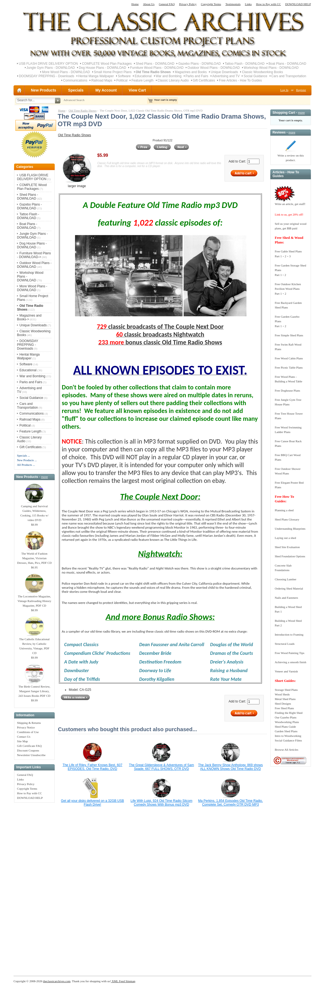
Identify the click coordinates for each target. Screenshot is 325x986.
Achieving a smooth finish (290, 662)
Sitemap (130, 981)
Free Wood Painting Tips (289, 653)
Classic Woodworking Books (262, 72)
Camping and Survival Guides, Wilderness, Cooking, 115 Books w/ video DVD (34, 511)
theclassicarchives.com (56, 981)
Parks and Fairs (197, 76)
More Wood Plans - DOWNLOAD (66, 72)
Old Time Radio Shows (82, 110)
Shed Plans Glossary (287, 519)
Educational (143, 76)
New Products (43, 90)
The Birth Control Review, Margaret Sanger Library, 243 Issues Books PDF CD (34, 689)
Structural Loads (284, 643)
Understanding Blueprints (290, 528)
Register (301, 90)
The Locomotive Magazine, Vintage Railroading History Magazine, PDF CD (34, 599)
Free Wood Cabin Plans (289, 358)
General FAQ (167, 4)
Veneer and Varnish (286, 671)
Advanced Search (73, 100)
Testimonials (232, 4)
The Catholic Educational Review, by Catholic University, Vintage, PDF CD (34, 644)
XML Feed (118, 981)
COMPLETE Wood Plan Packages (107, 64)
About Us (148, 4)
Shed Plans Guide (285, 726)
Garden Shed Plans (286, 731)
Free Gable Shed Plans (288, 251)
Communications (75, 80)
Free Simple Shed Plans (289, 335)
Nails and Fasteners (286, 597)
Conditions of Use (28, 732)
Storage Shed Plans (286, 689)
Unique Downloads (224, 72)
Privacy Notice (26, 727)
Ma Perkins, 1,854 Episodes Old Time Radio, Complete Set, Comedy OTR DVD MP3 (230, 802)
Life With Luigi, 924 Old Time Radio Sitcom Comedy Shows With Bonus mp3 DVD (161, 802)
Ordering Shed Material (289, 588)
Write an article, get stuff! (290, 204)
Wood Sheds (282, 694)
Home (135, 4)
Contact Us (23, 736)
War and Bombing (169, 76)
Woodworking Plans (287, 722)
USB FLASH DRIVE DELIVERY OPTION (48, 64)
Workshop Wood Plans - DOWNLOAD (271, 68)
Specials (75, 90)
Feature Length (142, 80)
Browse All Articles (286, 749)
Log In (284, 90)
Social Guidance (255, 76)
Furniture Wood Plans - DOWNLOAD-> (34, 255)
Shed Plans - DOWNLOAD (155, 64)
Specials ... (23, 455)
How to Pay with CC (268, 4)
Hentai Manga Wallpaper (96, 76)
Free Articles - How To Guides (240, 80)
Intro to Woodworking (288, 735)
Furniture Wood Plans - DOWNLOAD (156, 68)
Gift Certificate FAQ (29, 745)
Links (248, 4)
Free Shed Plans (284, 708)
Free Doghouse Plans (287, 390)
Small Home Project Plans (113, 72)
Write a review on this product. (290, 156)
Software (124, 76)
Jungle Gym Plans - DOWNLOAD (51, 68)
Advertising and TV (226, 76)
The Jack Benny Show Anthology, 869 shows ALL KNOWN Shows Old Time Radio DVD (230, 767)
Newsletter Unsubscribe (31, 755)
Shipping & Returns (29, 722)
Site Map (22, 741)
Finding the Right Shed (288, 712)
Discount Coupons (28, 750)
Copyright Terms (211, 4)
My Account (106, 90)
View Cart (137, 90)
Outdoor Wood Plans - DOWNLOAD (213, 68)
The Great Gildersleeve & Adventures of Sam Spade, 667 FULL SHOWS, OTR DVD (161, 767)
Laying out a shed (285, 537)
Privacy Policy (187, 4)
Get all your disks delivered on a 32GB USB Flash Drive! (92, 802)
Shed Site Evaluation (287, 547)
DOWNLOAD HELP (298, 4)
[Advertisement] (34, 886)
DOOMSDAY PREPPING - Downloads (46, 76)
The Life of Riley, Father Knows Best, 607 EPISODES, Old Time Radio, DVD (92, 767)
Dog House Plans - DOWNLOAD (102, 68)
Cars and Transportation (288, 76)
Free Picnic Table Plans (289, 367)
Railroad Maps (101, 80)
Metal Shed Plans (285, 699)
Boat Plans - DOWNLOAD (287, 64)
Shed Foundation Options (290, 556)
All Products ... (26, 464)
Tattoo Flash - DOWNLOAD (245, 64)
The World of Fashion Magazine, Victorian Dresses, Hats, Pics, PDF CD (34, 556)
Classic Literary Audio (173, 80)
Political (121, 80)
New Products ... (27, 460)
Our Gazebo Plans (285, 717)
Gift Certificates (204, 80)
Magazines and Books (191, 72)
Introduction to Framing (289, 634)
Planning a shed (284, 510)
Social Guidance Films (288, 740)
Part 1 (278, 256)
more (44, 477)
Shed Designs (283, 703)
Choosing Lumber (285, 579)
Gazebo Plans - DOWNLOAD (199, 64)
